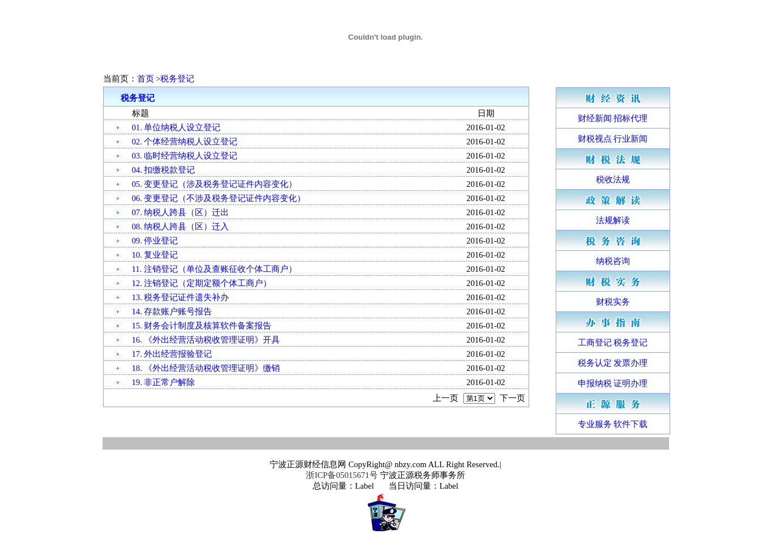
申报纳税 (595, 383)
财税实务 (613, 301)
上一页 (445, 398)
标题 (140, 113)
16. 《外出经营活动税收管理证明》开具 (206, 339)
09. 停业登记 (155, 240)
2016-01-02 (485, 127)
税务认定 (595, 363)
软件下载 (631, 424)
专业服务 (595, 424)
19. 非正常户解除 (163, 382)
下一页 (512, 398)
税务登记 (177, 78)
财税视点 (595, 138)
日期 (486, 113)
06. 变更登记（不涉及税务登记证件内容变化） (219, 198)
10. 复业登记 (155, 254)
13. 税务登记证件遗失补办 (180, 297)
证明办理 (631, 383)
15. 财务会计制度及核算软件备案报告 (202, 325)
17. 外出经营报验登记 (172, 353)
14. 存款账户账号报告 (172, 311)
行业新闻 (631, 138)
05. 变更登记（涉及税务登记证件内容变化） (214, 184)
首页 (146, 78)
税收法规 (613, 179)
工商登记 (595, 342)
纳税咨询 (613, 261)
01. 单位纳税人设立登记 (176, 127)
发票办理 (631, 363)
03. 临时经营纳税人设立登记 (185, 155)
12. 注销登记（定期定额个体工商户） (202, 283)
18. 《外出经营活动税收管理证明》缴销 (206, 368)
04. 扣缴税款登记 (163, 169)
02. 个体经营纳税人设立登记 (185, 141)
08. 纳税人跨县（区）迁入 (180, 226)
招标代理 (631, 118)
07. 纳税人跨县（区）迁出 (180, 212)
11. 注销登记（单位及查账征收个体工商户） (214, 269)
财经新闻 (595, 118)
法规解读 (613, 220)
